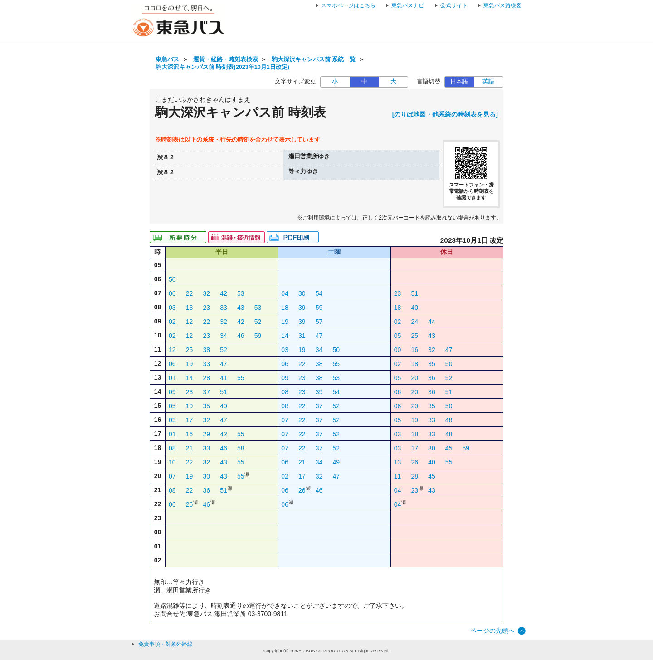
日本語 (459, 81)
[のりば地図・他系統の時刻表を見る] (445, 114)
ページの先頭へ (492, 630)
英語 (488, 81)
